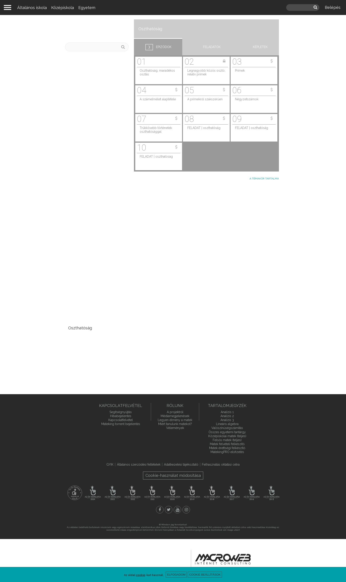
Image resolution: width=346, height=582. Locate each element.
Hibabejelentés (120, 416)
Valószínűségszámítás (227, 428)
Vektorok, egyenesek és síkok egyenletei (96, 73)
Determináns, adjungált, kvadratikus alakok (90, 118)
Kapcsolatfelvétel (120, 420)
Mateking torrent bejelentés (120, 424)
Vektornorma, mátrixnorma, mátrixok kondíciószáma (94, 209)
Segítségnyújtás (120, 412)
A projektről (175, 412)
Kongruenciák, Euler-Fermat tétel (94, 355)
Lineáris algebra (99, 29)
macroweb (223, 559)
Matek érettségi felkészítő (227, 448)
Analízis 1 (227, 412)
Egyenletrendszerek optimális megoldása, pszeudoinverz (96, 174)
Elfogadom (176, 574)
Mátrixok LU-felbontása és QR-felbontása (93, 245)
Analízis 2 (227, 416)
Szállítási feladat (83, 196)
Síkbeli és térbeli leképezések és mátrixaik (96, 159)
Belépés (332, 7)
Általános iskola (32, 7)
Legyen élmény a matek (175, 420)
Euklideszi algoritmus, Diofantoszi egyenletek (90, 340)
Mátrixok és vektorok (88, 60)
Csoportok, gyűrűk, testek (92, 368)
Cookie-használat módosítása (173, 475)
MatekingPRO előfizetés (227, 452)
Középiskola (62, 7)
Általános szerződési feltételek (138, 464)
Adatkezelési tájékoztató (181, 464)
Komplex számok (84, 298)
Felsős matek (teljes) (227, 440)
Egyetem (86, 7)
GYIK (109, 464)
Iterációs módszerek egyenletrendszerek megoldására (87, 282)
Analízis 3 (227, 420)
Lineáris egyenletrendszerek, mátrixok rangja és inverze (95, 103)
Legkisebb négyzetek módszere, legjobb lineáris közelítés (93, 262)
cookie (140, 575)
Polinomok (78, 308)
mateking (173, 7)
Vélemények (175, 428)
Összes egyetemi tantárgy (227, 432)
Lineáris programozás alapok (95, 186)
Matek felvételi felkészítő (227, 444)
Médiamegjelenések (175, 416)
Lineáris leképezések (88, 146)
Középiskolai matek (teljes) (227, 436)
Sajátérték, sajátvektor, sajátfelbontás (89, 134)
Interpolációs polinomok (91, 318)
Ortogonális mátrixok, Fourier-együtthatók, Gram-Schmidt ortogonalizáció (96, 227)
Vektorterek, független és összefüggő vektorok (92, 88)
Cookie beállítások (204, 574)
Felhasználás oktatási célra (221, 464)
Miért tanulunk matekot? (175, 424)
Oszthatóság (80, 328)
